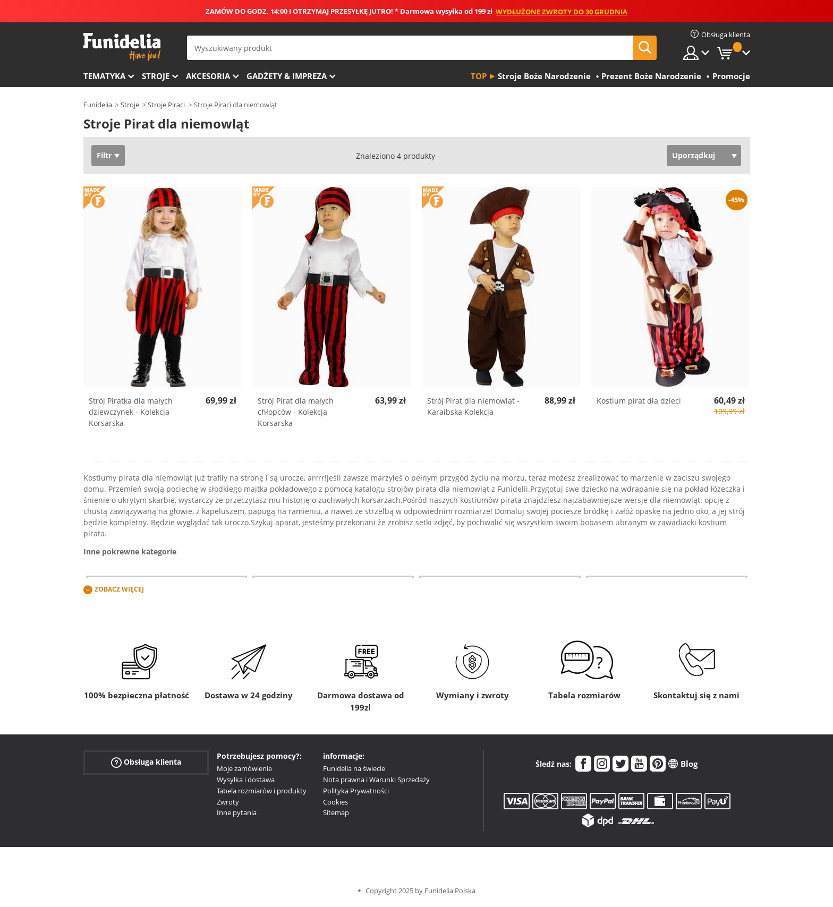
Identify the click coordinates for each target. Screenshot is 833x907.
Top (479, 76)
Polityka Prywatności (356, 790)
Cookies (335, 802)
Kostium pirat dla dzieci (639, 401)
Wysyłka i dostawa (246, 779)
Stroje (155, 76)
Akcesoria (208, 76)
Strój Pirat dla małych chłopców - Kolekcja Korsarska (296, 412)
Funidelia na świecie (354, 768)
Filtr (104, 155)
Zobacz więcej (119, 589)
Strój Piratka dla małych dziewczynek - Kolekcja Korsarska (131, 412)
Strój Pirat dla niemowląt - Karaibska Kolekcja (473, 406)
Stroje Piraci (166, 104)
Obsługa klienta (146, 762)
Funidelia (97, 104)
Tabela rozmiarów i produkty (262, 790)
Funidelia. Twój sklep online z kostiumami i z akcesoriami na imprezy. (121, 47)
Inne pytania (237, 812)
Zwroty (228, 802)
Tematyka (104, 76)
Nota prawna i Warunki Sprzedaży (376, 779)
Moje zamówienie (244, 768)
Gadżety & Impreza (286, 76)
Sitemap (336, 812)
